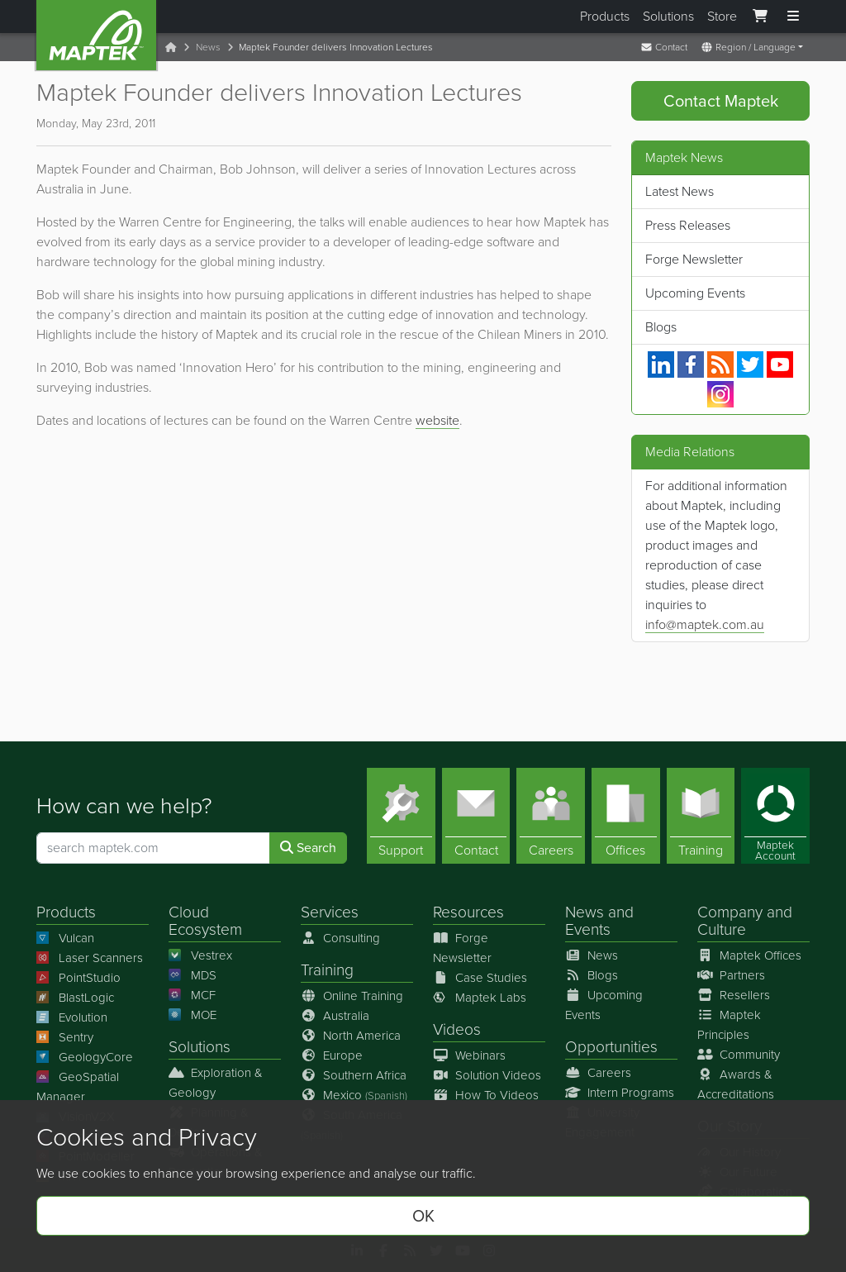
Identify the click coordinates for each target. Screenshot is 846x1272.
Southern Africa (353, 1075)
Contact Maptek (720, 100)
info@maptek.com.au (704, 624)
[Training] (701, 816)
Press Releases (687, 225)
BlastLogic (75, 998)
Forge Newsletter (694, 259)
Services (330, 912)
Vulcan (65, 938)
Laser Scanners (89, 958)
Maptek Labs (479, 998)
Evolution (71, 1017)
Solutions (668, 16)
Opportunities (611, 1047)
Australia (335, 1016)
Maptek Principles (729, 1025)
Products (605, 16)
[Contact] (476, 816)
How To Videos (486, 1095)
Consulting (340, 938)
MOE (192, 1015)
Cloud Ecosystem (205, 920)
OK (423, 1215)
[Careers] (550, 816)
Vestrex (200, 955)
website (437, 420)
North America (351, 1036)
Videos (457, 1029)
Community (738, 1055)
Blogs (661, 326)
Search (308, 847)
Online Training (352, 996)
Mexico (354, 1095)
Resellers (733, 995)
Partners (731, 975)
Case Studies (480, 978)
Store (722, 16)
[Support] (401, 816)
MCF (192, 995)
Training (327, 970)
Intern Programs (619, 1093)
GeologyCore (84, 1057)
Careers (598, 1073)
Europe (332, 1055)
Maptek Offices (749, 955)
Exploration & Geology (216, 1083)
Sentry (64, 1037)
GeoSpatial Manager (77, 1087)
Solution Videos (487, 1075)
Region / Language (748, 47)
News (208, 47)
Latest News (679, 191)
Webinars (469, 1055)
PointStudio (78, 978)
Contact (663, 47)
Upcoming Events (695, 293)
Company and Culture (744, 920)
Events (588, 929)
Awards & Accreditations (735, 1084)
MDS (192, 975)
